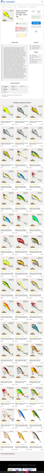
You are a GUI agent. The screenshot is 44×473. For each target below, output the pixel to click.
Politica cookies (32, 465)
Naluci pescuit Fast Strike (23, 6)
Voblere (15, 6)
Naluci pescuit (9, 6)
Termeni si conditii (12, 465)
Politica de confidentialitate (22, 465)
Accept (26, 472)
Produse (3, 6)
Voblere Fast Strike (32, 6)
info (13, 124)
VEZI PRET (36, 23)
